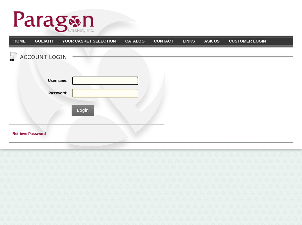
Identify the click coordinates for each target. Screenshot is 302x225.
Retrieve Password (29, 134)
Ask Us (211, 41)
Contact (164, 41)
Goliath (44, 41)
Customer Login (247, 41)
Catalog (134, 41)
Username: (57, 80)
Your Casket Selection (89, 41)
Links (189, 41)
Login (83, 110)
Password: (58, 93)
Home (19, 41)
